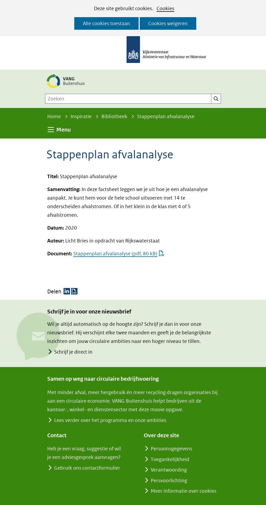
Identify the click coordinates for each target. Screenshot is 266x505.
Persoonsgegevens (171, 449)
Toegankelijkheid (170, 459)
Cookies (165, 8)
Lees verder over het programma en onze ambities (110, 420)
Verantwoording (169, 470)
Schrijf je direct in (73, 352)
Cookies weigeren (168, 23)
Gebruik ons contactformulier (87, 468)
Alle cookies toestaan (106, 23)
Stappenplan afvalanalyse (118, 253)
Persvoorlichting (169, 480)
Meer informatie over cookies (183, 491)
